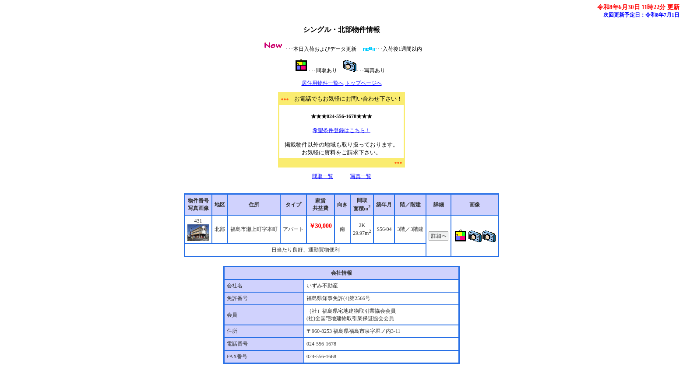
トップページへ (363, 83)
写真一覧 (360, 176)
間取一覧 (322, 176)
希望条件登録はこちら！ (341, 130)
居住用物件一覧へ (323, 83)
